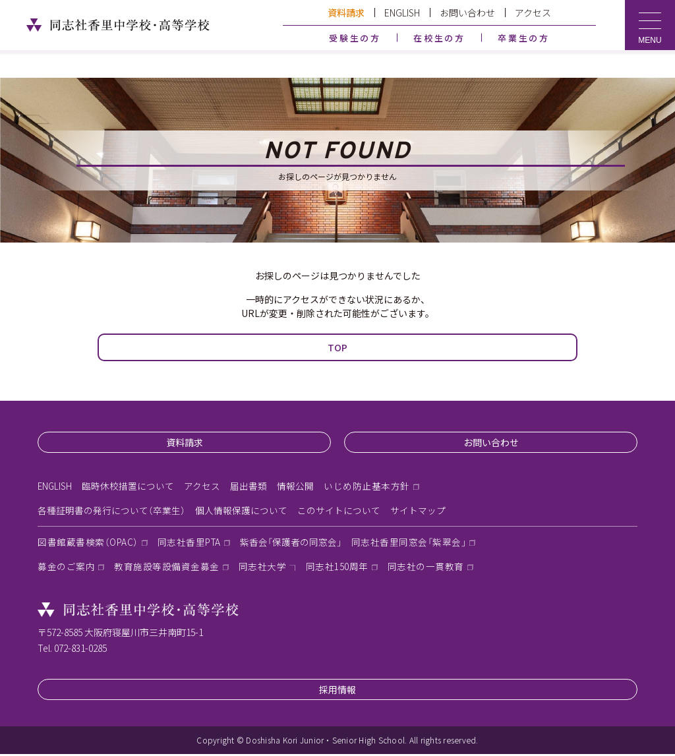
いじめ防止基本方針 (368, 486)
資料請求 (346, 12)
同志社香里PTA (191, 543)
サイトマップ (418, 511)
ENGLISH (402, 12)
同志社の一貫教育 (426, 568)
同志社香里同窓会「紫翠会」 (414, 543)
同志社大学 (263, 568)
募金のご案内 (66, 568)
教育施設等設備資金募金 (167, 568)
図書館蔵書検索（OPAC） (89, 543)
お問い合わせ (467, 12)
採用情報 (337, 691)
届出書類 (249, 486)
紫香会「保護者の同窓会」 (294, 543)
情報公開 (296, 486)
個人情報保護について (241, 511)
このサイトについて (338, 511)
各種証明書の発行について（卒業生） (111, 511)
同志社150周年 (337, 568)
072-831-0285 (80, 649)
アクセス (533, 12)
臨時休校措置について (129, 486)
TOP (337, 347)
